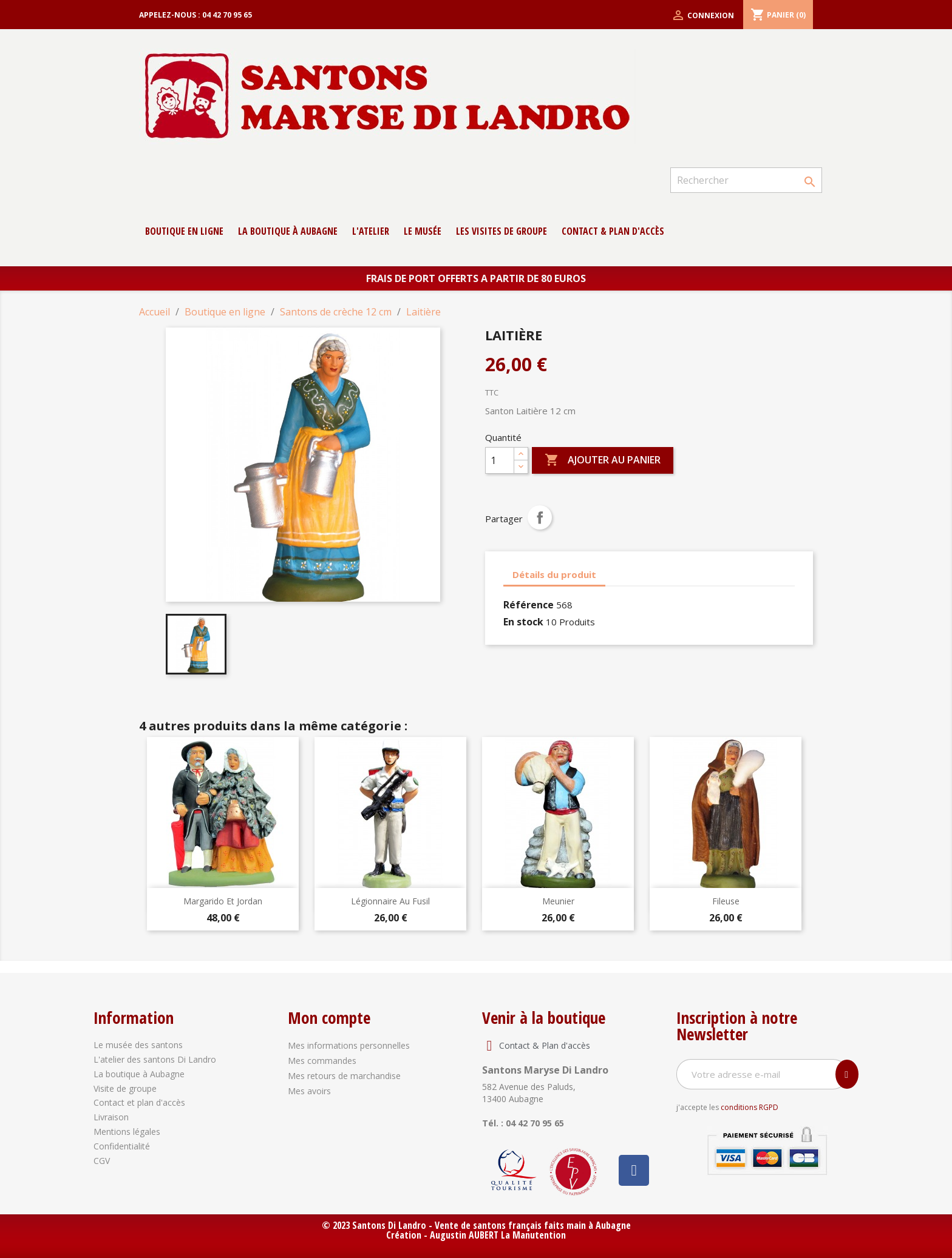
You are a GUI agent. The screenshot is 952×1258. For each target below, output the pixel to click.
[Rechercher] (746, 180)
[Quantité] (499, 460)
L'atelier (370, 231)
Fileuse (725, 901)
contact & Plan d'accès (613, 231)
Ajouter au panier (603, 460)
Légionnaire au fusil (390, 901)
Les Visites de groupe (501, 231)
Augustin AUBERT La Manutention (498, 1235)
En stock (523, 622)
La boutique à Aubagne (288, 231)
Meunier (558, 901)
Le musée (422, 231)
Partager (540, 517)
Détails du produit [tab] (554, 574)
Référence (528, 605)
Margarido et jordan (222, 901)
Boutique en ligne (184, 231)
